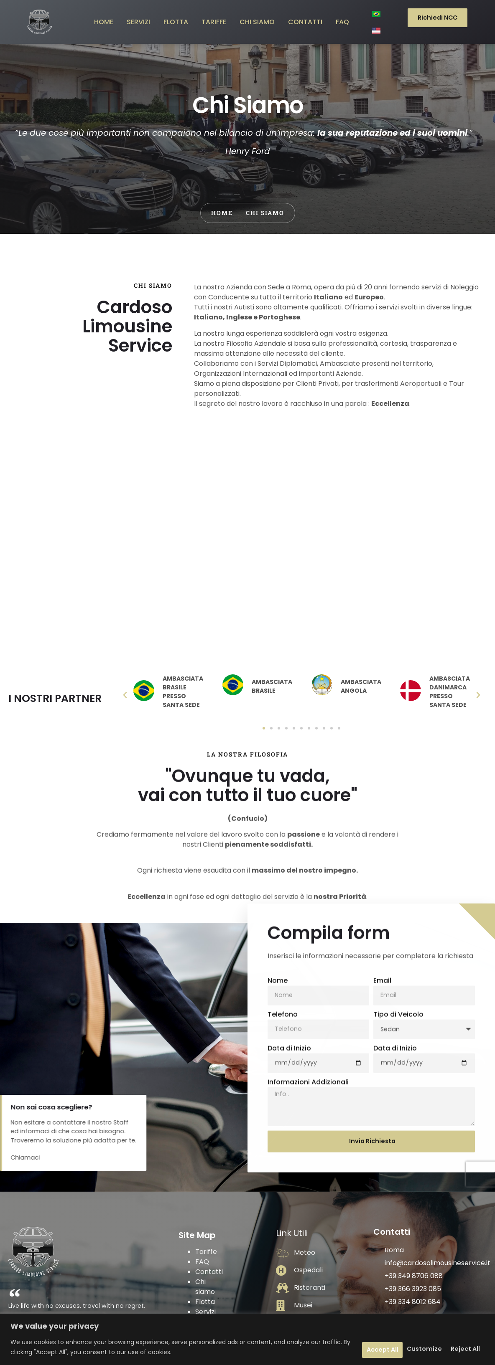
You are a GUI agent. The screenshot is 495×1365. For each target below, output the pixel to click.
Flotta (205, 1254)
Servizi (205, 1264)
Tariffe (206, 1204)
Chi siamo (205, 1239)
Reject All (397, 1347)
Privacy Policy (207, 1279)
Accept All (456, 1347)
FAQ (202, 1214)
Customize (337, 1347)
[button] (125, 642)
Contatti (209, 1224)
